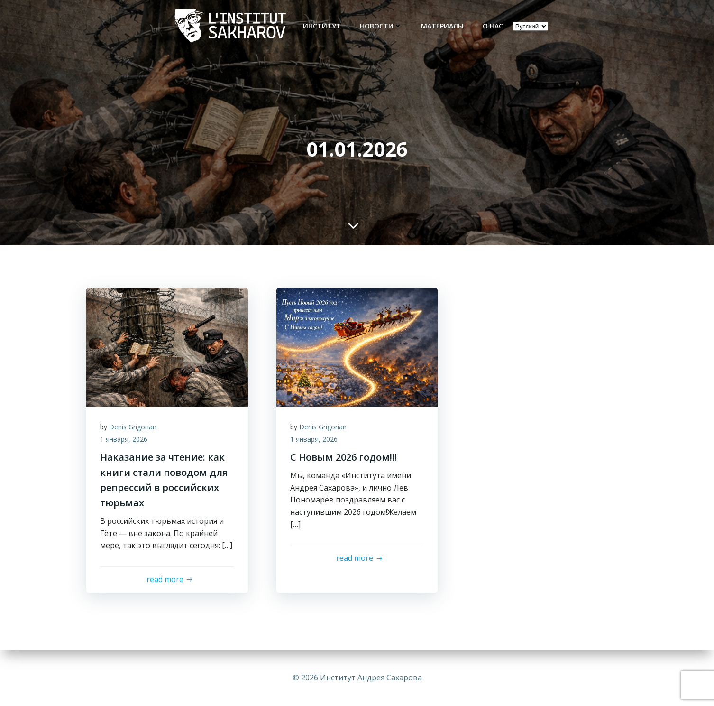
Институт (322, 25)
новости (381, 25)
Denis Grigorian (133, 427)
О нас (493, 25)
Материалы (442, 25)
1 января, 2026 (124, 439)
